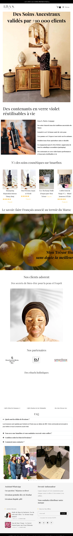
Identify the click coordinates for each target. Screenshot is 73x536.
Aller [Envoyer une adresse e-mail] (63, 510)
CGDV (13, 530)
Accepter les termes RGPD (46, 514)
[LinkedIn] (47, 519)
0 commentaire (22, 513)
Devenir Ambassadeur (46, 487)
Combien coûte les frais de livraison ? (19, 438)
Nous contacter (33, 530)
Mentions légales (22, 530)
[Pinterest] (51, 519)
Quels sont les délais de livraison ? (18, 419)
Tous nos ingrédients (56, 530)
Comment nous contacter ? (15, 442)
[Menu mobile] (65, 7)
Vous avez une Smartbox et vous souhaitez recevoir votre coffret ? (30, 433)
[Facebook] (39, 519)
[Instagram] (43, 519)
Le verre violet (43, 530)
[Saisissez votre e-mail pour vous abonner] (53, 510)
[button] (36, 419)
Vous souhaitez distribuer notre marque (53, 498)
